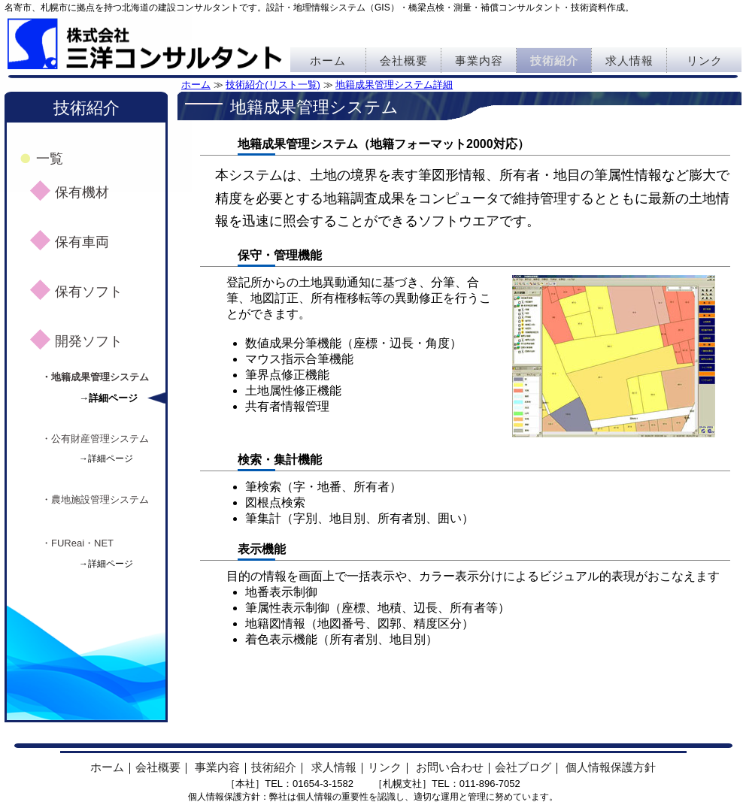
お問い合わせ (450, 767)
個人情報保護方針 (611, 767)
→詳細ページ (108, 398)
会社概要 (404, 60)
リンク (705, 60)
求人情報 (629, 60)
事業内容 (479, 60)
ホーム (328, 60)
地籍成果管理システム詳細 (394, 84)
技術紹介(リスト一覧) (273, 84)
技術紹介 (554, 60)
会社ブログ (523, 767)
